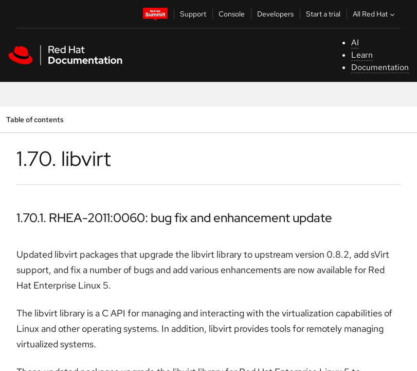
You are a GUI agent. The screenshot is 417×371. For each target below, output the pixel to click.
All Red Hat (375, 14)
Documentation (380, 67)
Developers (275, 14)
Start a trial (323, 14)
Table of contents (35, 119)
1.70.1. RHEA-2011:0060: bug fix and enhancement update (174, 218)
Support (193, 14)
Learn (362, 54)
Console (232, 14)
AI (355, 42)
